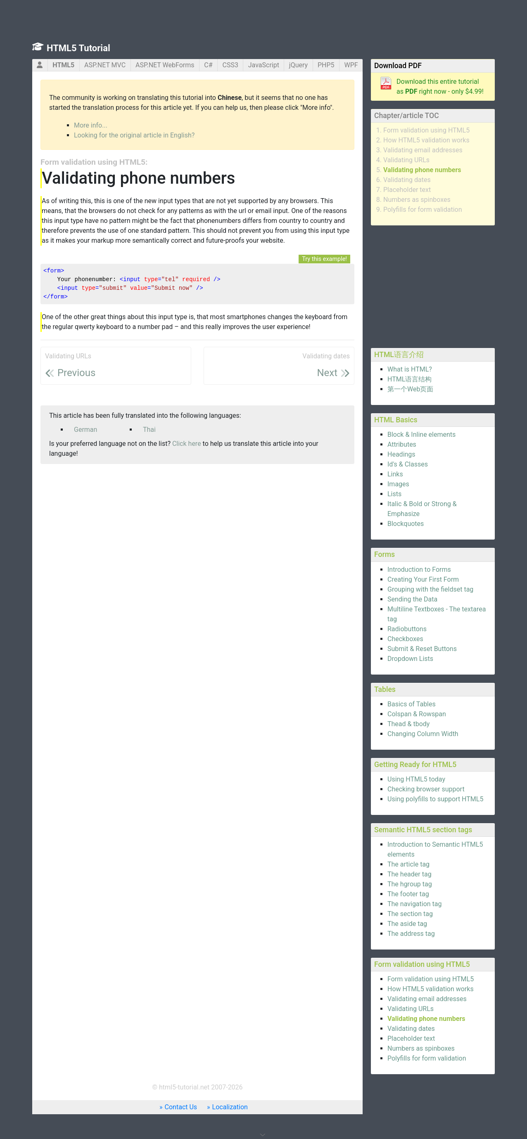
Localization (230, 1107)
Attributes (401, 444)
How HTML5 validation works (426, 140)
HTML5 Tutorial (78, 48)
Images (398, 484)
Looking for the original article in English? (134, 135)
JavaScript (263, 65)
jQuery (298, 65)
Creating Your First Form (423, 579)
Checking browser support (426, 789)
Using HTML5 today (416, 779)
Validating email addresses (423, 150)
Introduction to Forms (419, 569)
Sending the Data (412, 599)
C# (208, 65)
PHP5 (326, 65)
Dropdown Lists (410, 659)
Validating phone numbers (422, 170)
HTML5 (63, 65)
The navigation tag (414, 904)
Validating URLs (406, 160)
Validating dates (407, 180)
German (85, 429)
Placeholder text (407, 190)
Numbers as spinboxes (417, 200)
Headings (401, 454)
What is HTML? (409, 369)
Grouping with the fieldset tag (430, 589)
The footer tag (408, 894)
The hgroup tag (409, 884)
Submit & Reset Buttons (422, 649)
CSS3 (230, 65)
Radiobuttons (407, 629)
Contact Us (181, 1107)
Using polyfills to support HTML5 (435, 799)
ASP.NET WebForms (165, 65)
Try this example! (324, 259)
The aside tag (407, 924)
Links (395, 474)
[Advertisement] (433, 285)
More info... (90, 125)
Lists (394, 494)
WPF (351, 65)
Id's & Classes (407, 464)
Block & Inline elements (421, 434)
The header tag (409, 874)
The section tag (410, 914)
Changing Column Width (422, 734)
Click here (186, 444)
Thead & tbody (408, 724)
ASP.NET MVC (105, 65)
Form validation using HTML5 (426, 130)
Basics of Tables (411, 704)
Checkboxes (405, 639)
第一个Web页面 (410, 389)
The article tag (408, 864)
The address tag (411, 934)
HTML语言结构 (409, 379)
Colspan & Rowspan (416, 714)
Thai (149, 429)
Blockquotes (405, 524)
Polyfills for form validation (422, 209)
